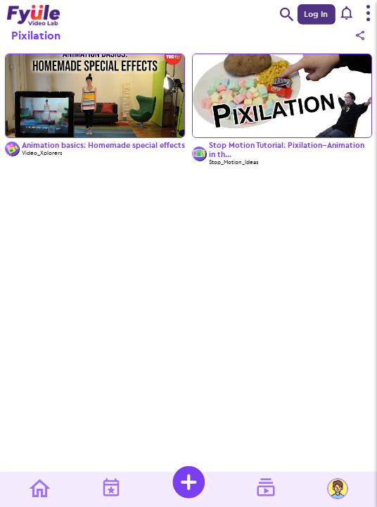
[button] (347, 14)
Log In (316, 14)
